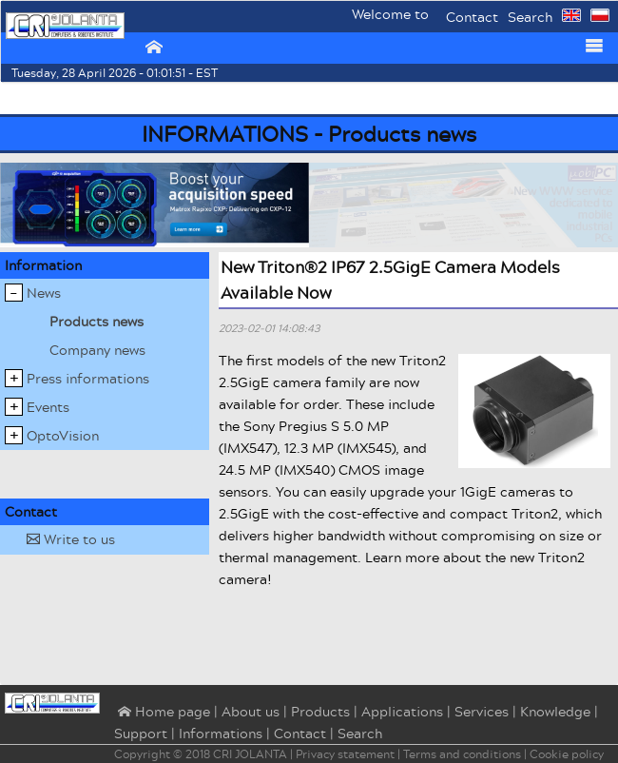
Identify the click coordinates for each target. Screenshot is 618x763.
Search (530, 17)
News (44, 292)
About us (251, 711)
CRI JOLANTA (250, 754)
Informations (220, 733)
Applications (402, 711)
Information (43, 265)
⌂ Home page (162, 712)
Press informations (88, 378)
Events (48, 407)
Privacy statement (345, 754)
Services (481, 711)
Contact (472, 17)
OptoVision (63, 435)
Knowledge (555, 711)
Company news (97, 350)
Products (320, 711)
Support (140, 733)
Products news (96, 321)
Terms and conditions (462, 754)
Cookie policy (567, 754)
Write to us (71, 539)
